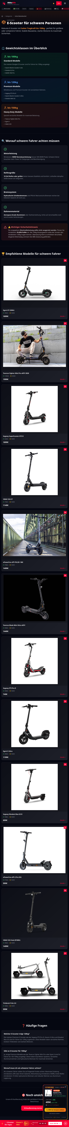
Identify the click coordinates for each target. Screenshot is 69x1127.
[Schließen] (65, 1123)
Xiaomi (24, 8)
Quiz (59, 3)
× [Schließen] (65, 1087)
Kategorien (9, 16)
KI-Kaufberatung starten (34, 1108)
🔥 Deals (39, 8)
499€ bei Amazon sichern (55, 1110)
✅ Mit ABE (16, 8)
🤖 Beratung (48, 8)
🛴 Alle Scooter (6, 8)
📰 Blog (56, 8)
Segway (31, 8)
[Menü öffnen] (65, 3)
